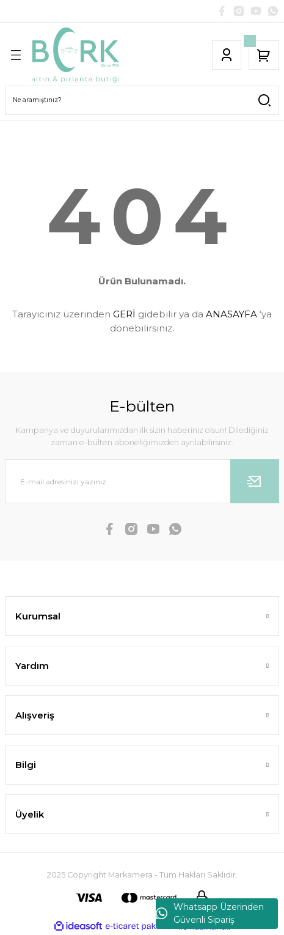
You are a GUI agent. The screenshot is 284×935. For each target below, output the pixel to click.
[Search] (142, 100)
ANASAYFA (231, 314)
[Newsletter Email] (142, 481)
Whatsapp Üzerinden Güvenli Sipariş (210, 913)
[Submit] (254, 481)
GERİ (124, 314)
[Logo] (75, 55)
